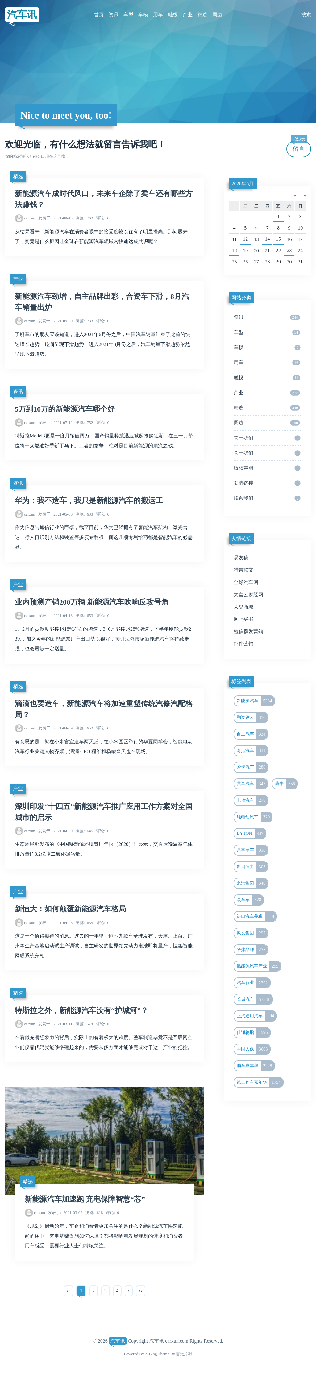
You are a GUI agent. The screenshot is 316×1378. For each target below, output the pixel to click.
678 (84, 1024)
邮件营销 (243, 643)
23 (289, 250)
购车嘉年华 (255, 1066)
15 (278, 239)
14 (267, 239)
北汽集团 (252, 883)
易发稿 (241, 557)
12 (245, 239)
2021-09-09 (55, 321)
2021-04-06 (55, 922)
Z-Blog (151, 1354)
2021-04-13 (55, 615)
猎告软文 (243, 569)
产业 (188, 14)
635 (84, 922)
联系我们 (267, 498)
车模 (143, 14)
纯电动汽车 (254, 817)
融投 (173, 14)
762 (84, 218)
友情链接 (267, 483)
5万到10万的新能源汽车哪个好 (65, 409)
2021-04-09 (55, 728)
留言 (299, 146)
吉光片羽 (184, 1354)
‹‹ (68, 1290)
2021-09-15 (55, 218)
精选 (202, 14)
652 (84, 728)
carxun (29, 218)
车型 (128, 14)
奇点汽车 (252, 751)
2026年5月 (242, 183)
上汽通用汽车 (256, 1016)
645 (84, 831)
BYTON (251, 833)
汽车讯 (22, 14)
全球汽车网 (246, 582)
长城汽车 (254, 999)
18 (234, 250)
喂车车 (250, 900)
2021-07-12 (55, 422)
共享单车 (252, 850)
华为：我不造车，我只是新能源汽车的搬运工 (89, 500)
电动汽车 (252, 801)
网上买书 (243, 619)
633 (84, 514)
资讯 (113, 14)
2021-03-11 (55, 1024)
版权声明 (267, 468)
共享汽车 (252, 784)
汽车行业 (253, 983)
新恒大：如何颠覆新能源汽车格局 (70, 909)
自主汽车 (252, 734)
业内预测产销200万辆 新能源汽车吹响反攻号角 (91, 602)
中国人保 (253, 1049)
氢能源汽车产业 (259, 966)
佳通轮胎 (253, 1033)
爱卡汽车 (252, 767)
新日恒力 (252, 867)
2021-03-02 (65, 1212)
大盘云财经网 (248, 594)
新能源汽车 (255, 701)
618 (94, 1212)
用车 (158, 14)
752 (84, 422)
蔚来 (286, 784)
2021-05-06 (55, 514)
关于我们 (267, 438)
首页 (99, 14)
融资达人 (252, 717)
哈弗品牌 (252, 950)
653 (84, 615)
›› (140, 1290)
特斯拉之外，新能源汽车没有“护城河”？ (81, 1010)
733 (84, 321)
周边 (217, 14)
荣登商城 (243, 606)
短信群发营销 (248, 631)
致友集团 (252, 933)
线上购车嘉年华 (260, 1082)
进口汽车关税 (256, 917)
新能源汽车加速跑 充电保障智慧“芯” (85, 1199)
